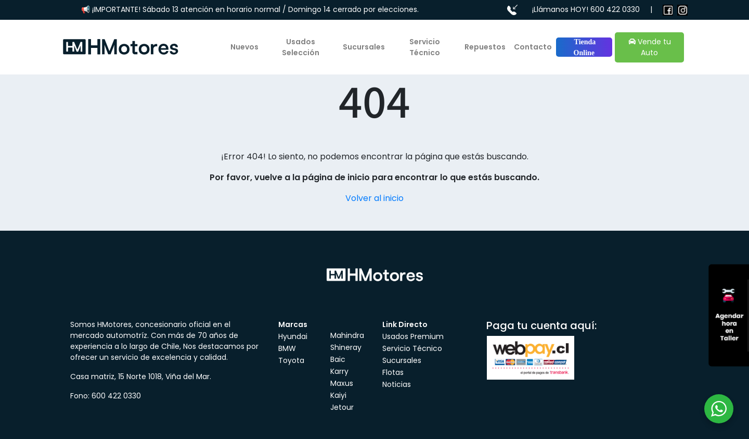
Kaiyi (338, 395)
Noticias (396, 384)
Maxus (341, 383)
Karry (339, 371)
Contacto (533, 47)
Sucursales (364, 47)
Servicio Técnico (424, 47)
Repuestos (485, 47)
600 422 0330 (615, 9)
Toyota (291, 360)
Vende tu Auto (649, 47)
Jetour (342, 407)
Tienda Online (584, 47)
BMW (287, 348)
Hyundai (292, 336)
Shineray (345, 347)
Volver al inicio (374, 198)
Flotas (393, 372)
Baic (337, 359)
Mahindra (347, 335)
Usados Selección (300, 47)
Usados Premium (413, 336)
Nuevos (244, 47)
